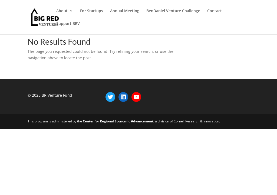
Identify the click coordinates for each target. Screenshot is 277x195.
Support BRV (68, 24)
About (62, 11)
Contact (214, 11)
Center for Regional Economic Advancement (118, 121)
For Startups (91, 11)
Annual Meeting (124, 11)
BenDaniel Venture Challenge (173, 11)
